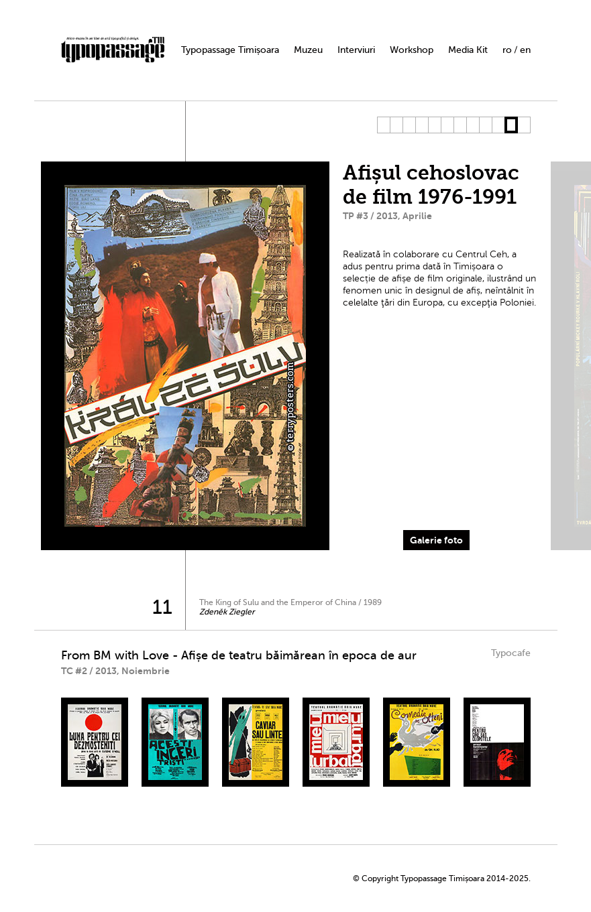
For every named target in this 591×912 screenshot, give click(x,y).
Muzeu (308, 50)
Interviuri (356, 50)
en (525, 50)
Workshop (411, 50)
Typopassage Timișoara (230, 50)
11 (510, 125)
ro (507, 50)
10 (498, 125)
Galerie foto (436, 540)
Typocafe (511, 653)
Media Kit (468, 50)
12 (523, 125)
